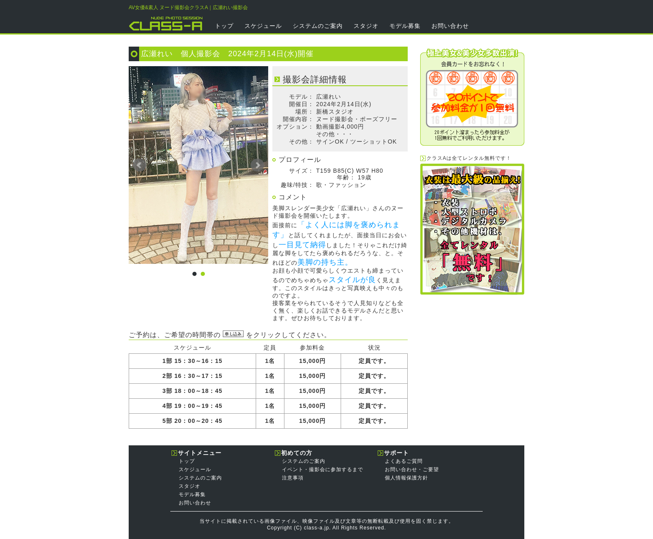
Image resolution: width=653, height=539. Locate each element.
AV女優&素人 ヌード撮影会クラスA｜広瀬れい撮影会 (188, 7)
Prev (139, 165)
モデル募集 (405, 25)
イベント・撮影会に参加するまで (322, 469)
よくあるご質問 (404, 461)
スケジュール (263, 25)
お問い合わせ (450, 25)
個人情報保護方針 (406, 478)
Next (257, 165)
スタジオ (366, 25)
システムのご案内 (318, 25)
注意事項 (293, 478)
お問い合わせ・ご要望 (412, 469)
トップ (224, 25)
